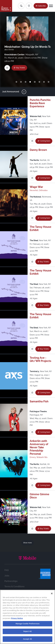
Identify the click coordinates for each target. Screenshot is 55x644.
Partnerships (10, 581)
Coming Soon (45, 141)
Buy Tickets (20, 68)
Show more (27, 543)
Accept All (27, 639)
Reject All (27, 631)
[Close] (52, 593)
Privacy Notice (17, 618)
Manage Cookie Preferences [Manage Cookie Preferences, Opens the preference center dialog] (27, 624)
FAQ (6, 570)
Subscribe (42, 6)
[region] (27, 617)
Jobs (6, 575)
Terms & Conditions (14, 586)
